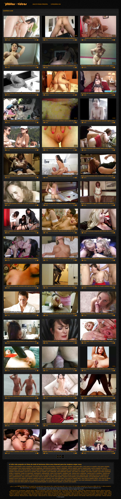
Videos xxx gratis (33, 495)
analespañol (37, 473)
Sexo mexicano (85, 493)
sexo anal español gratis (21, 480)
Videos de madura (42, 494)
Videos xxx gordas (76, 493)
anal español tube (86, 470)
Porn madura (48, 493)
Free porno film (61, 486)
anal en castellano (62, 468)
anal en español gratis (84, 468)
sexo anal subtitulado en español (88, 480)
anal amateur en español (40, 466)
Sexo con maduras (63, 490)
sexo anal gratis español (53, 480)
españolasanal (16, 476)
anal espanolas (96, 470)
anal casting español (24, 468)
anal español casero (51, 470)
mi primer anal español (55, 476)
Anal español (7, 3)
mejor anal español (26, 476)
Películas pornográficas (64, 494)
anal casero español (103, 466)
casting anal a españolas (79, 473)
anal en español (72, 468)
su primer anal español (69, 481)
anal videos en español (78, 471)
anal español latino (74, 470)
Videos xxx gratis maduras (21, 494)
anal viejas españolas (104, 471)
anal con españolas (36, 468)
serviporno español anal (33, 478)
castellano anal (66, 473)
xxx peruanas (21, 490)
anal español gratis (63, 470)
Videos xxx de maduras (89, 491)
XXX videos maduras (26, 493)
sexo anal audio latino (58, 478)
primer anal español (20, 478)
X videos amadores (106, 486)
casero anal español (56, 473)
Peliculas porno (57, 491)
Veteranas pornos (24, 495)
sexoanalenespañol (40, 481)
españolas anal (83, 475)
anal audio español (66, 466)
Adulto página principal (40, 4)
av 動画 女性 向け (96, 486)
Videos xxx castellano (63, 495)
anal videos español (92, 471)
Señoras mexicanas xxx (38, 493)
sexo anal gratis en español (37, 480)
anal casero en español (90, 466)
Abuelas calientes (106, 495)
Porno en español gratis (89, 494)
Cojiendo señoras (39, 491)
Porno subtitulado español (27, 491)
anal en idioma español (24, 470)
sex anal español (46, 478)
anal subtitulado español (64, 471)
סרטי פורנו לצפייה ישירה (71, 486)
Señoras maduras (52, 495)
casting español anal (36, 475)
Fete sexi (89, 486)
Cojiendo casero (30, 490)
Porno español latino (78, 491)
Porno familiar (82, 495)
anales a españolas (14, 473)
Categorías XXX (56, 4)
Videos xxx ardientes (15, 493)
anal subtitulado (51, 471)
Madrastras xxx (99, 494)
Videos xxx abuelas (105, 490)
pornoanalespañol (94, 476)
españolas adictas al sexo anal (70, 475)
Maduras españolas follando (93, 490)
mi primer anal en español (40, 476)
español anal (56, 475)
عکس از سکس (13, 486)
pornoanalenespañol (82, 476)
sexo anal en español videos (90, 478)
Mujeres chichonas (14, 495)
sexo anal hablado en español (69, 480)
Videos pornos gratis (67, 491)
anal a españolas (27, 466)
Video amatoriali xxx (82, 486)
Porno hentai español (102, 493)
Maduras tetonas (48, 491)
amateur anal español (15, 466)
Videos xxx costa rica (53, 494)
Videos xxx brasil (73, 490)
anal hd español (19, 471)
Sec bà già (37, 486)
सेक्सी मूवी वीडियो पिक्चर (22, 486)
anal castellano (13, 468)
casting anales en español (21, 475)
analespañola (45, 473)
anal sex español (41, 471)
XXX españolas (67, 493)
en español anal (47, 475)
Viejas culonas (81, 490)
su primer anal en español (54, 481)
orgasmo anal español (69, 476)
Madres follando (100, 491)
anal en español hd (96, 468)
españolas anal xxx (94, 475)
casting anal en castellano (94, 473)
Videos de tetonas (33, 494)
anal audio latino (77, 466)
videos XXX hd (107, 494)
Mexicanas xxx (14, 490)
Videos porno (108, 491)
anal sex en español (30, 471)
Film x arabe (54, 486)
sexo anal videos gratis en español (24, 481)
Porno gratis (93, 493)
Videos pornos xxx (42, 495)
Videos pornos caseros (76, 494)
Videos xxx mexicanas (40, 490)
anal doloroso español (49, 468)
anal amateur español (54, 466)
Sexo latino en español (15, 491)
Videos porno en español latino (94, 495)
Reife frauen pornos (45, 486)
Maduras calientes (73, 495)
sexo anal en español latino (73, 478)
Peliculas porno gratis (57, 493)
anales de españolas (27, 473)
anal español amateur (38, 470)
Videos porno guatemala (52, 490)
